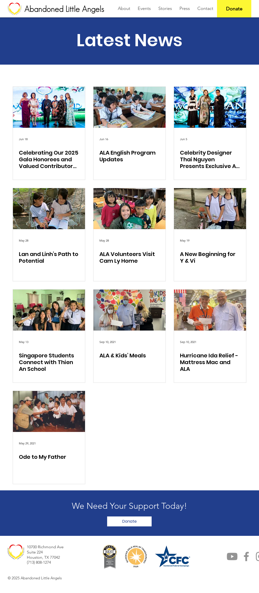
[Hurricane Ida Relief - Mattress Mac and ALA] (210, 310)
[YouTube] (232, 556)
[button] (129, 521)
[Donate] (234, 8)
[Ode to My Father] (49, 411)
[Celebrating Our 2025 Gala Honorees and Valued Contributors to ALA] (49, 107)
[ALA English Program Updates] (129, 107)
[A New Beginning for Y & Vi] (210, 208)
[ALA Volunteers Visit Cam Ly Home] (129, 208)
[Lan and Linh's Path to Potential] (49, 208)
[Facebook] (246, 556)
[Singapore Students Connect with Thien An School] (49, 310)
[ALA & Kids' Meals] (129, 310)
